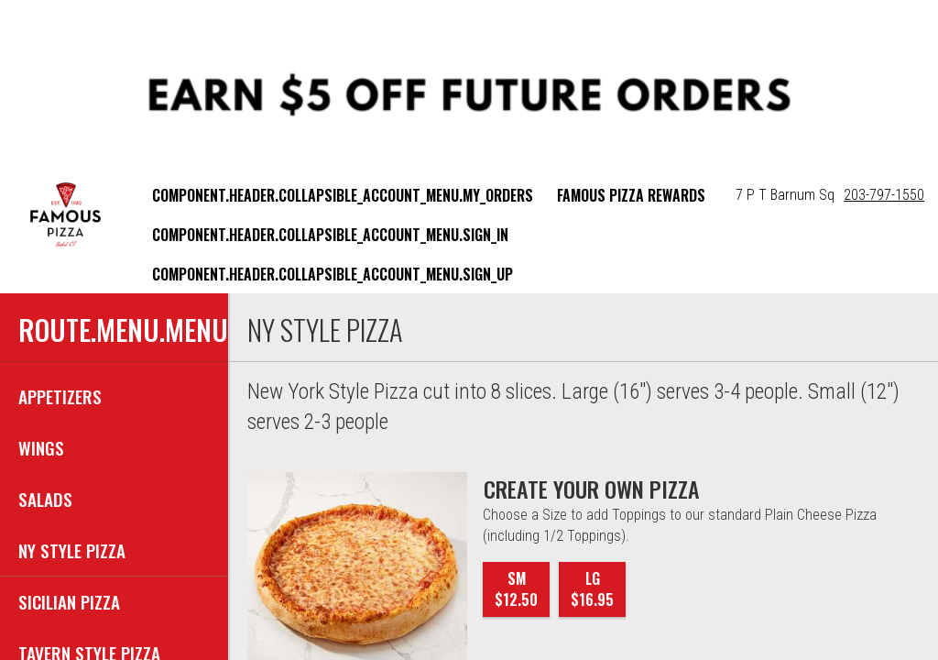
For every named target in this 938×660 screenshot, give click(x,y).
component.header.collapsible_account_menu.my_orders (342, 195)
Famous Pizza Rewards (631, 195)
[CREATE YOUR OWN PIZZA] (592, 488)
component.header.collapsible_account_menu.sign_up (332, 274)
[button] (65, 214)
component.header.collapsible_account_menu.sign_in (330, 235)
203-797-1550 (884, 195)
